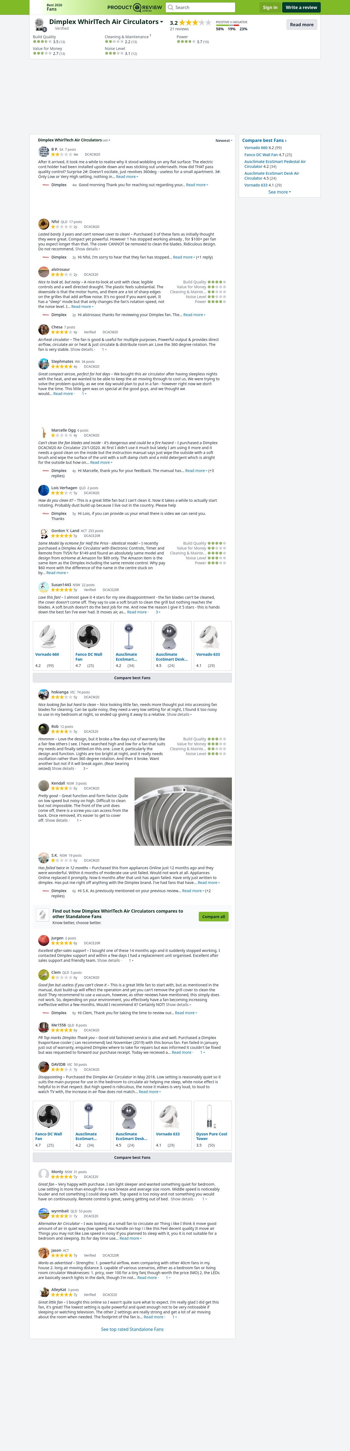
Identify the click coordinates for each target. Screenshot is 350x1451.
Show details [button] (86, 248)
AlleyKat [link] (58, 1289)
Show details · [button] (87, 349)
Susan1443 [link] (61, 584)
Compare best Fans (132, 677)
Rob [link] (55, 726)
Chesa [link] (57, 327)
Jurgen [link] (57, 937)
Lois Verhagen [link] (64, 487)
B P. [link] (54, 149)
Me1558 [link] (58, 1024)
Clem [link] (56, 972)
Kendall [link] (58, 783)
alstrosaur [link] (60, 269)
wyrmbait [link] (60, 1210)
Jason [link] (56, 1250)
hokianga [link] (59, 692)
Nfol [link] (55, 221)
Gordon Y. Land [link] (65, 530)
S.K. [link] (54, 855)
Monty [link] (57, 1171)
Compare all (213, 916)
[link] (43, 151)
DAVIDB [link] (58, 1064)
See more (278, 192)
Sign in (270, 7)
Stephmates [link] (62, 361)
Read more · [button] (68, 393)
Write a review (301, 7)
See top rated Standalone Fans (132, 1329)
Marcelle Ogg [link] (63, 430)
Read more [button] (126, 176)
